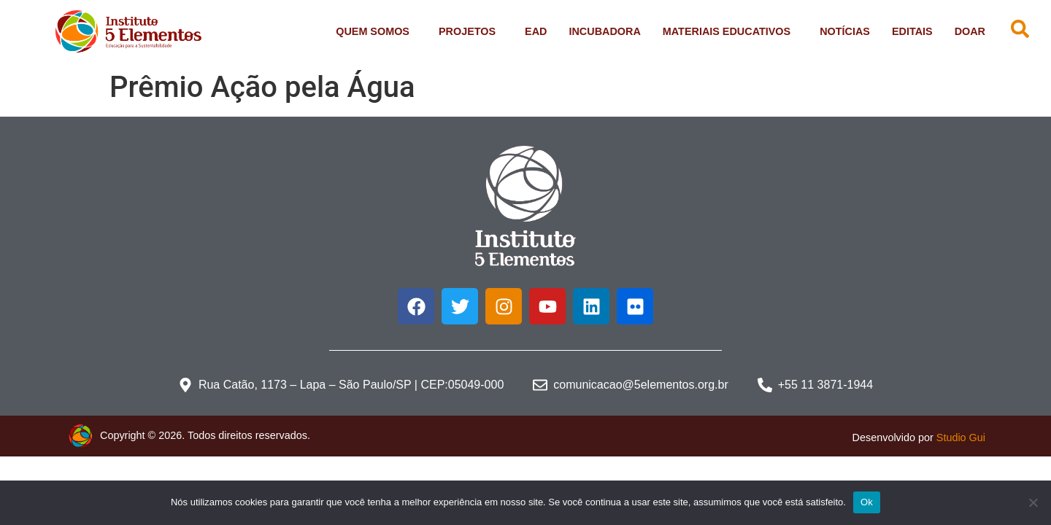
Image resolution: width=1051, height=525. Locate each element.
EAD (536, 31)
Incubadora (604, 31)
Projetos (471, 31)
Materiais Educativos (730, 31)
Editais (912, 31)
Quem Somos (376, 31)
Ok (867, 502)
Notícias (845, 31)
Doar (970, 31)
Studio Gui (960, 437)
